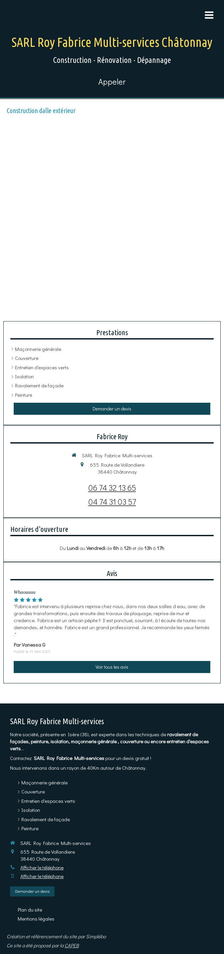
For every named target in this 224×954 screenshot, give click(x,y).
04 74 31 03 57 (112, 501)
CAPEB (72, 945)
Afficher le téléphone (42, 867)
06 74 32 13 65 (112, 487)
